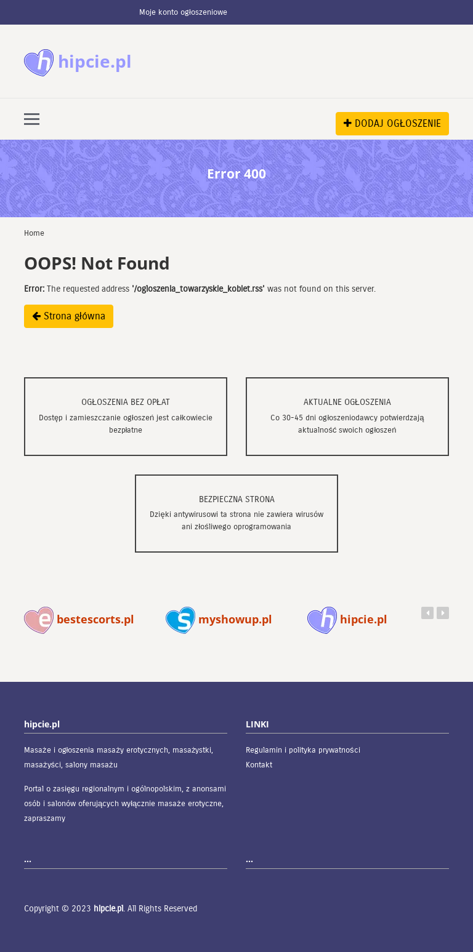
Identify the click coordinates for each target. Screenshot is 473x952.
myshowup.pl (219, 619)
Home (34, 233)
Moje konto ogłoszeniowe (183, 12)
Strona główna (68, 316)
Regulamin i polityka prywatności (303, 750)
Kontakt (259, 765)
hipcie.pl (347, 619)
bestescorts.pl (79, 619)
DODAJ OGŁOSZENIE (392, 123)
